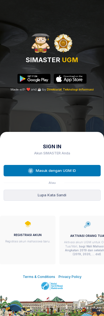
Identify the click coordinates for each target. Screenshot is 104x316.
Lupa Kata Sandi (52, 195)
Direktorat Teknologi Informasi (70, 89)
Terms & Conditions (39, 277)
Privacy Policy (70, 277)
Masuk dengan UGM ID (52, 171)
